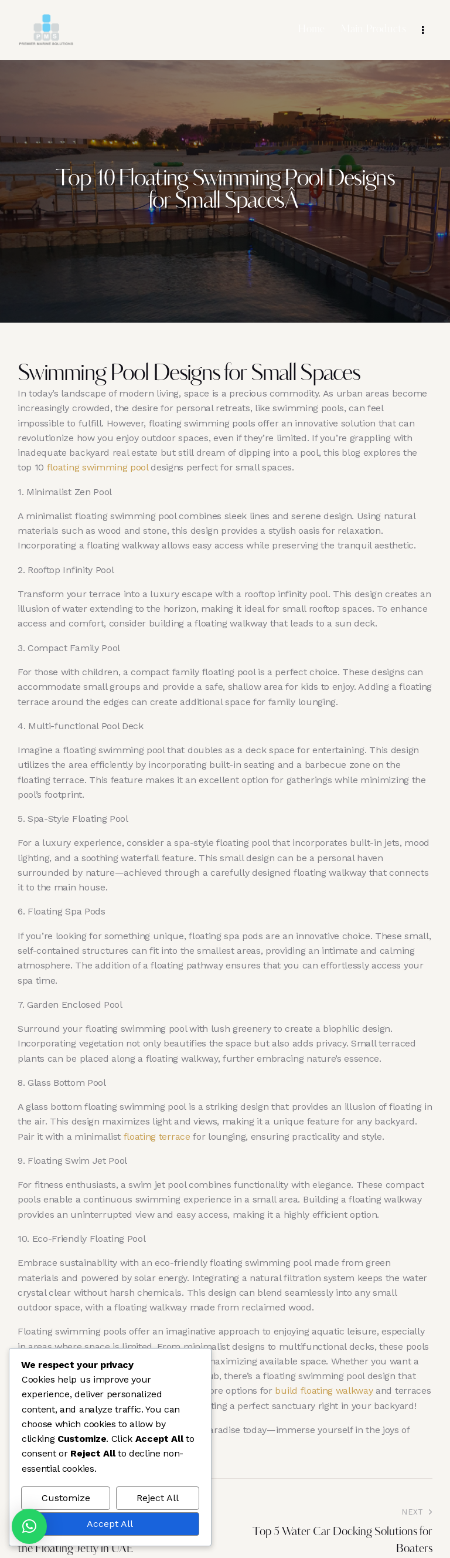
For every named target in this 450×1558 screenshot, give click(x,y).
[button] (29, 1526)
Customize (66, 1497)
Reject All (158, 1497)
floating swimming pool (97, 467)
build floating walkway (324, 1390)
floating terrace (157, 1136)
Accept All (110, 1523)
